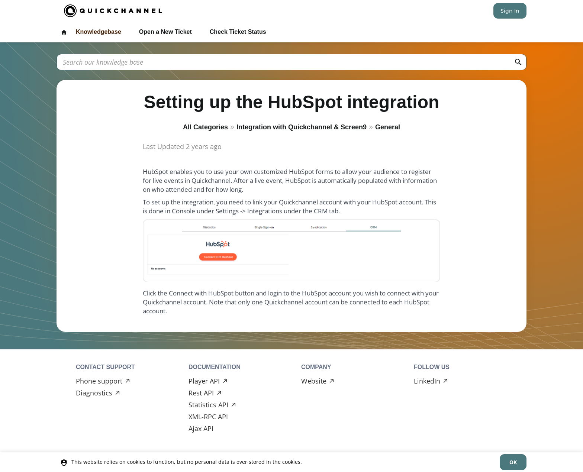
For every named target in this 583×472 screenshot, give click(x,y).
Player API (204, 380)
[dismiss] (513, 462)
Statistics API (208, 404)
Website (313, 380)
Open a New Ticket (165, 32)
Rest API (201, 392)
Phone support (99, 380)
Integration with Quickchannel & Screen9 (301, 127)
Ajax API (201, 428)
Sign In (509, 10)
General (387, 127)
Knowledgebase (98, 32)
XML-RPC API (208, 416)
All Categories (205, 127)
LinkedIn (427, 380)
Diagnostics (94, 392)
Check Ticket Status (238, 32)
